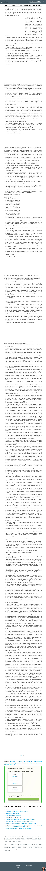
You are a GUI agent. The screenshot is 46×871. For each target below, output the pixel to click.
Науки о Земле (16, 847)
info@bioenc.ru (29, 865)
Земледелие (13, 838)
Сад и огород (17, 839)
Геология (6, 846)
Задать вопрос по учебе (35, 1)
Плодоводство (29, 838)
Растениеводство (8, 839)
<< (43, 2)
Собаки (39, 849)
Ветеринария (14, 844)
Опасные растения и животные (31, 847)
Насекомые (7, 847)
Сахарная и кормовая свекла (12, 813)
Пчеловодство (37, 838)
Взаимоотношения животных (25, 844)
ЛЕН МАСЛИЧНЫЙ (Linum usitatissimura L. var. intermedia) (18, 828)
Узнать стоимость (16, 799)
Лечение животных (31, 846)
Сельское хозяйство (31, 849)
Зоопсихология (13, 846)
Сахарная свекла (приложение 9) (13, 809)
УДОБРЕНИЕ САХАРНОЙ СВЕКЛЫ (13, 815)
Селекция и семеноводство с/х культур (31, 839)
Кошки (24, 846)
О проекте (18, 865)
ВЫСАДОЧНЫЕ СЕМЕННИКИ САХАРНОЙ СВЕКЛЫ (17, 811)
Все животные (37, 844)
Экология (6, 850)
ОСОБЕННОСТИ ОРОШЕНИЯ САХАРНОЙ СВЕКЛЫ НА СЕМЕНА (19, 821)
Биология (7, 844)
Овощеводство (20, 838)
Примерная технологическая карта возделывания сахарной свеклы (21, 823)
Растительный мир (9, 849)
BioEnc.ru (5, 2)
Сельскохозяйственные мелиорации (12, 841)
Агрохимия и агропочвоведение (13, 836)
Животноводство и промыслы (29, 836)
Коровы (20, 846)
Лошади (39, 846)
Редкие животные (19, 849)
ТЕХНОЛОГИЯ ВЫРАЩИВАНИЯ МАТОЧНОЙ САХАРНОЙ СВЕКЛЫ (20, 819)
